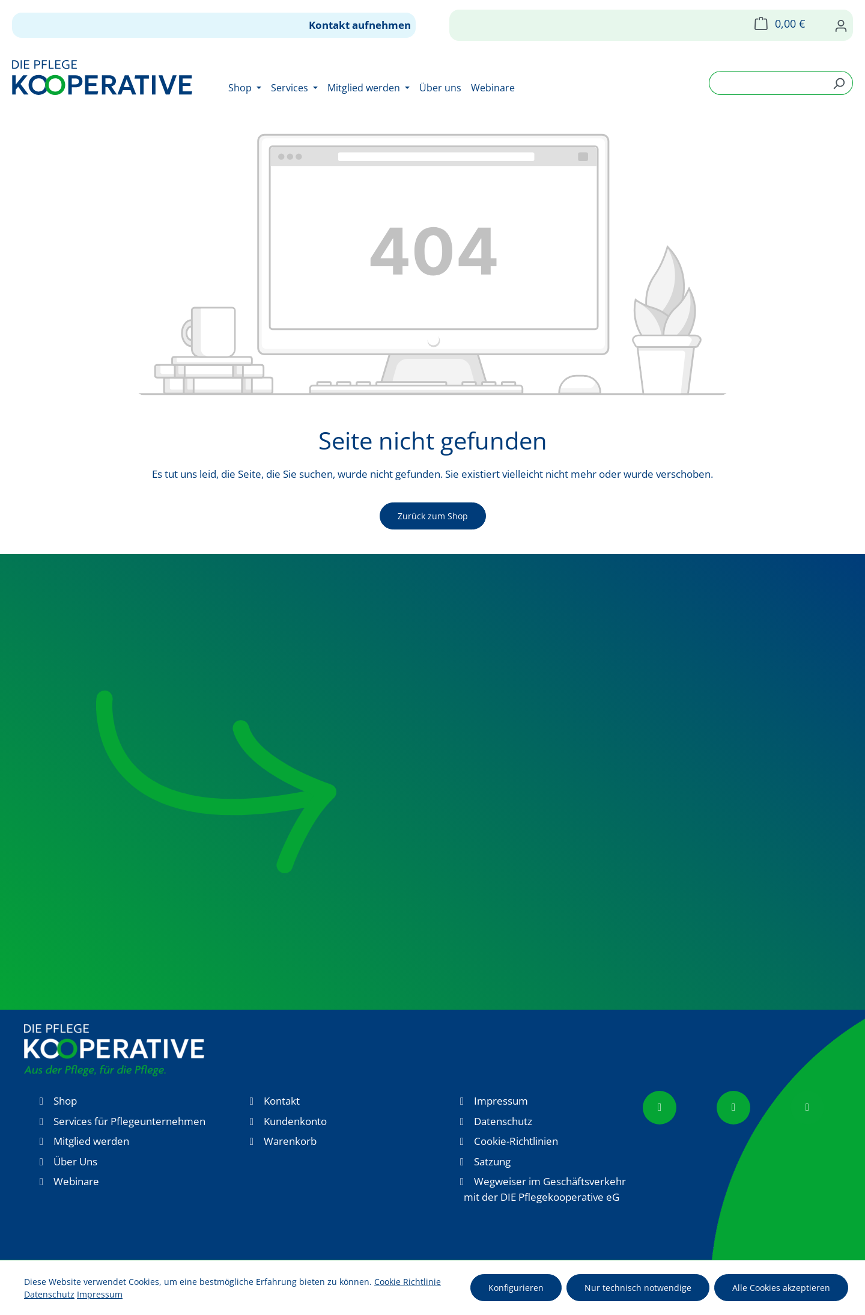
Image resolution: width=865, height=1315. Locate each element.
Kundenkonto (295, 1121)
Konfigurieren (516, 1287)
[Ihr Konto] (841, 25)
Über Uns (75, 1161)
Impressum (501, 1101)
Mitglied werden (91, 1141)
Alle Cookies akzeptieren (781, 1287)
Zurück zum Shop (433, 516)
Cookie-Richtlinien (516, 1141)
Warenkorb (290, 1141)
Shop (65, 1101)
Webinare (76, 1181)
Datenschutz (503, 1121)
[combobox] (767, 83)
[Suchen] (839, 83)
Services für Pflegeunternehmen (129, 1121)
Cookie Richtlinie (407, 1281)
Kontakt (282, 1101)
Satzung (492, 1161)
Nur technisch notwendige (637, 1287)
